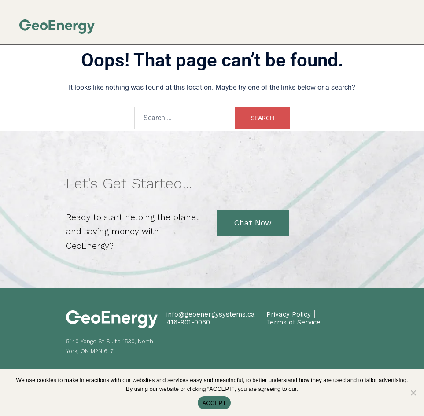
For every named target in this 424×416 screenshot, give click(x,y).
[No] (413, 392)
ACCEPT (214, 403)
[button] (402, 21)
